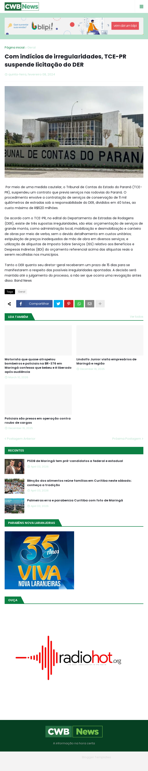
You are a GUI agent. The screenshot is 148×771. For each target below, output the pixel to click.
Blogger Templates (96, 757)
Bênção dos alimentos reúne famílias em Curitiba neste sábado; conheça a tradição (79, 483)
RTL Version (103, 764)
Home (40, 764)
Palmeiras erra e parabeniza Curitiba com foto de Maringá (75, 500)
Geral (31, 47)
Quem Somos (61, 764)
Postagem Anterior (21, 438)
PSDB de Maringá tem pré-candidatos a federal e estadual (75, 461)
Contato (83, 764)
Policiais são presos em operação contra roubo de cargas (38, 420)
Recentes (16, 450)
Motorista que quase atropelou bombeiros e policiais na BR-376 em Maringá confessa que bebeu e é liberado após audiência (38, 365)
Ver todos (136, 317)
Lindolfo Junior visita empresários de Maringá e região (106, 361)
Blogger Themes (67, 757)
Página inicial (15, 47)
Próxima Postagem (126, 438)
